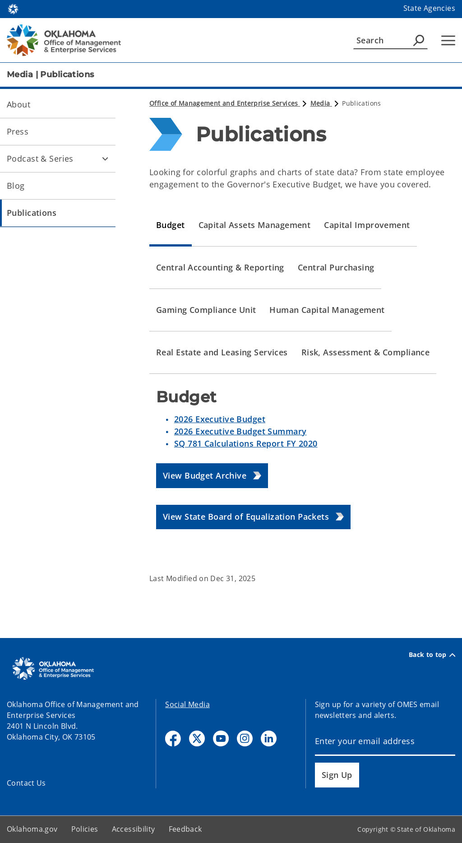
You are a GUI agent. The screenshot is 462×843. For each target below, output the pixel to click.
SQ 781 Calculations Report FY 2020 (246, 443)
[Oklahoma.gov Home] (13, 8)
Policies (84, 829)
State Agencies (429, 8)
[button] (212, 475)
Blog (16, 185)
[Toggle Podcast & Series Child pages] (105, 158)
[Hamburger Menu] (448, 40)
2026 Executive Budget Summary (240, 431)
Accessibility (133, 829)
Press (17, 131)
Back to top (432, 655)
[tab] (170, 225)
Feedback (185, 829)
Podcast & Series (40, 158)
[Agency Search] (419, 40)
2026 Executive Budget (219, 419)
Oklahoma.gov (32, 829)
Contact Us (26, 783)
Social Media (187, 704)
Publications (31, 212)
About (18, 104)
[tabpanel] (302, 466)
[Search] (390, 40)
